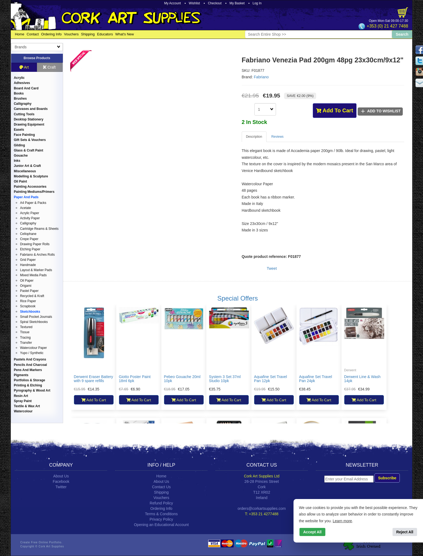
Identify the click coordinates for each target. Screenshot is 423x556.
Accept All (312, 532)
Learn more (342, 521)
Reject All (404, 532)
